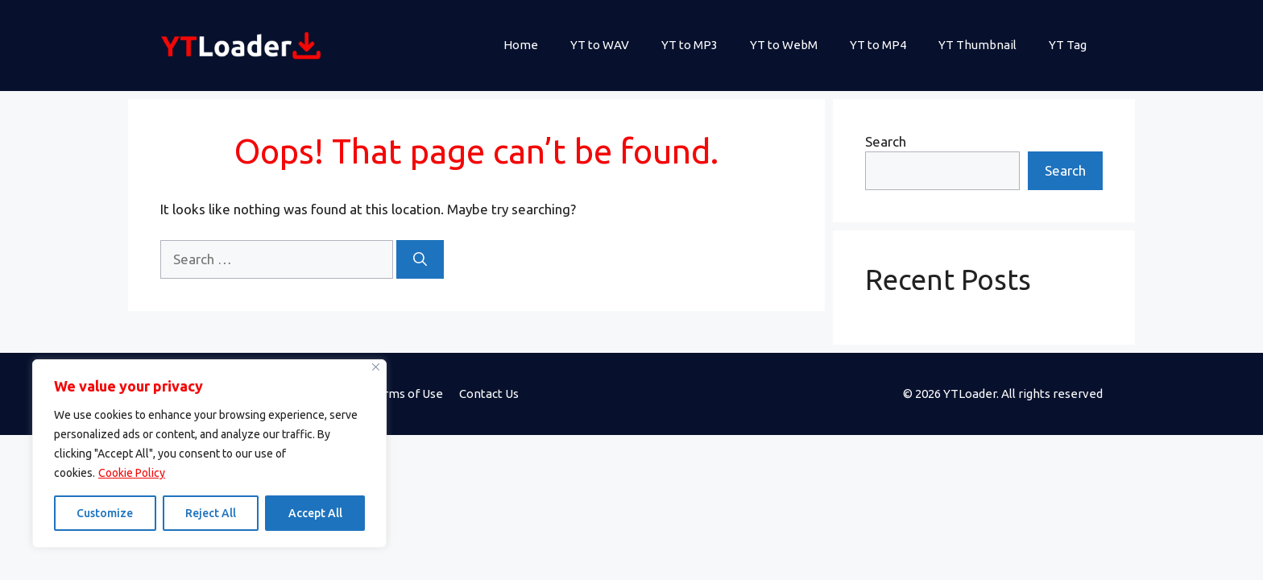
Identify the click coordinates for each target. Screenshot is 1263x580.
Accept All (315, 513)
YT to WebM (784, 45)
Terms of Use (406, 393)
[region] (209, 453)
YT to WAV (599, 45)
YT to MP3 (689, 45)
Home (520, 45)
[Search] (420, 259)
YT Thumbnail (977, 45)
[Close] (375, 367)
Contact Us (489, 393)
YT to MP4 (878, 45)
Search (885, 141)
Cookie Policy (131, 472)
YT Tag (1068, 45)
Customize (105, 513)
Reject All (210, 513)
